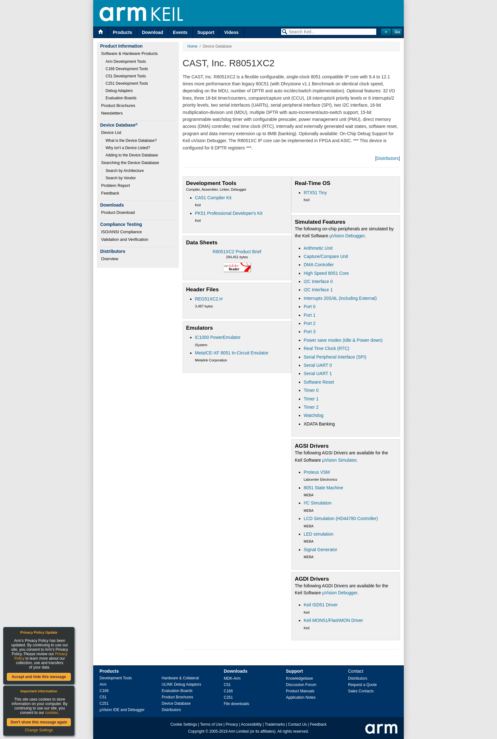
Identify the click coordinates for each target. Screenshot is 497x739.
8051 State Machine (323, 487)
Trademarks (275, 724)
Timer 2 (311, 407)
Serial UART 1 (318, 373)
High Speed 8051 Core (326, 273)
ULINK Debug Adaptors (181, 684)
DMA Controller (319, 264)
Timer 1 (311, 398)
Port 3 (309, 331)
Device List (111, 132)
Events (180, 32)
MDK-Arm (232, 678)
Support (206, 32)
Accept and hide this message (38, 677)
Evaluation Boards (121, 98)
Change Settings (39, 730)
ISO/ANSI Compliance (121, 231)
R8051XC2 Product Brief (237, 251)
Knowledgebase (299, 678)
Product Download (118, 212)
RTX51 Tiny (315, 192)
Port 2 (309, 323)
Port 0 (309, 306)
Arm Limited (239, 731)
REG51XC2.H (209, 298)
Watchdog (314, 415)
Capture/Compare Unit (326, 256)
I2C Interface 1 (318, 289)
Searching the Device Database (130, 162)
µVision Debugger (347, 235)
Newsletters (112, 113)
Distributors (387, 158)
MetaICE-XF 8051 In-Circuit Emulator (231, 352)
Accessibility (251, 724)
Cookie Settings (184, 724)
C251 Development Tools (127, 83)
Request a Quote (362, 685)
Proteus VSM (317, 472)
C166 (104, 691)
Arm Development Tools (126, 61)
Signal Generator (320, 549)
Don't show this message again (38, 722)
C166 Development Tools (127, 69)
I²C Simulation (318, 502)
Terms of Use (211, 724)
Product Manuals (300, 691)
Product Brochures (118, 105)
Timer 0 (311, 390)
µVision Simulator (339, 460)
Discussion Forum (301, 685)
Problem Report (115, 185)
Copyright (196, 731)
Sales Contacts (361, 691)
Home (192, 46)
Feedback (110, 193)
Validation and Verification (124, 239)
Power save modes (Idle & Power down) (343, 340)
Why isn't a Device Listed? (128, 148)
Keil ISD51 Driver (321, 604)
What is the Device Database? (131, 140)
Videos (231, 32)
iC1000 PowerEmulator (218, 337)
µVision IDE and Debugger (122, 710)
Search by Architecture (125, 170)
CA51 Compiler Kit (213, 197)
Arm (103, 684)
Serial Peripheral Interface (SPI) (335, 357)
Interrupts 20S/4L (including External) (340, 298)
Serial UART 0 (318, 365)
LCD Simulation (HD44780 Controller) (341, 518)
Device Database (176, 703)
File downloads (236, 704)
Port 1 (309, 315)
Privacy (232, 724)
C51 (103, 697)
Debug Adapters (119, 91)
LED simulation (318, 534)
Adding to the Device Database (132, 155)
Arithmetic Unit (318, 248)
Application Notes (300, 697)
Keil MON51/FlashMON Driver (333, 620)
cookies (51, 712)
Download (152, 32)
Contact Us (297, 724)
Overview (109, 258)
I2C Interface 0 (318, 281)
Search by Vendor (121, 178)
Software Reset (319, 382)
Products (122, 32)
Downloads (236, 671)
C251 (104, 703)
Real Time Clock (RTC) (326, 348)
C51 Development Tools (126, 76)
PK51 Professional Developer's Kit (228, 213)
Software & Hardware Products (129, 53)
